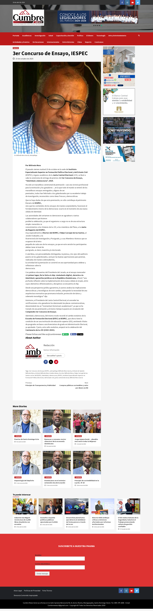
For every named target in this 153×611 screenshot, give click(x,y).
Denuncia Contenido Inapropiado (26, 595)
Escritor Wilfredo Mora (66, 373)
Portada (16, 35)
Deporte (88, 42)
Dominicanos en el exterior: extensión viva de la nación (55, 481)
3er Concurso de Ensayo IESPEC (39, 371)
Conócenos (99, 42)
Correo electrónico (43, 564)
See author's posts (54, 355)
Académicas (27, 35)
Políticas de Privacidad (32, 591)
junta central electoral (62, 378)
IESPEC (60, 375)
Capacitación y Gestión (65, 35)
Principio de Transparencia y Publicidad (41, 383)
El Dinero (89, 35)
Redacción (49, 345)
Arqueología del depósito (24, 480)
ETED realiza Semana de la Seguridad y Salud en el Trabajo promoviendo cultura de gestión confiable (128, 522)
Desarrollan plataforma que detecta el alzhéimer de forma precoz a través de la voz (76, 521)
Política (80, 35)
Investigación (40, 35)
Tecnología (100, 35)
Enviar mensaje (42, 573)
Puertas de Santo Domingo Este (26, 439)
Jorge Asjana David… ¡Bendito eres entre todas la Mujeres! (86, 440)
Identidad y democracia (49, 375)
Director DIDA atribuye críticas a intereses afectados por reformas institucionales (101, 521)
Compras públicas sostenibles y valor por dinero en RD (72, 385)
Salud (51, 35)
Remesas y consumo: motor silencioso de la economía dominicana (55, 441)
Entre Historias (68, 42)
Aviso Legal (18, 591)
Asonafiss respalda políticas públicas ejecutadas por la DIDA (49, 520)
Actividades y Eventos (21, 42)
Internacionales (53, 42)
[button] (97, 17)
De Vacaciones (38, 42)
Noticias (42, 512)
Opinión (15, 48)
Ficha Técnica (47, 591)
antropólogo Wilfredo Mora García (61, 371)
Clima (79, 42)
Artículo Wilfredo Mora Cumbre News (46, 373)
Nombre (38, 555)
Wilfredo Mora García (76, 378)
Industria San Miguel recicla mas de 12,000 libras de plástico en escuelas (22, 521)
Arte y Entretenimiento (117, 35)
